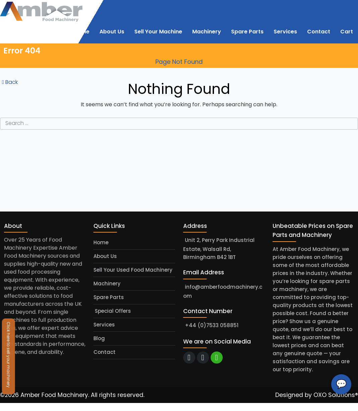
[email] (189, 358)
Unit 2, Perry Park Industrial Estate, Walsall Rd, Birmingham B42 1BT (219, 249)
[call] (203, 358)
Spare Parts (108, 297)
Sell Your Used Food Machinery (132, 269)
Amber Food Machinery (54, 395)
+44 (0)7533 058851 (211, 325)
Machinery (107, 283)
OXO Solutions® (335, 395)
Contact (104, 352)
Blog (99, 338)
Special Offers (112, 310)
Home (101, 242)
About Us (105, 256)
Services (104, 324)
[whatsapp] (217, 358)
